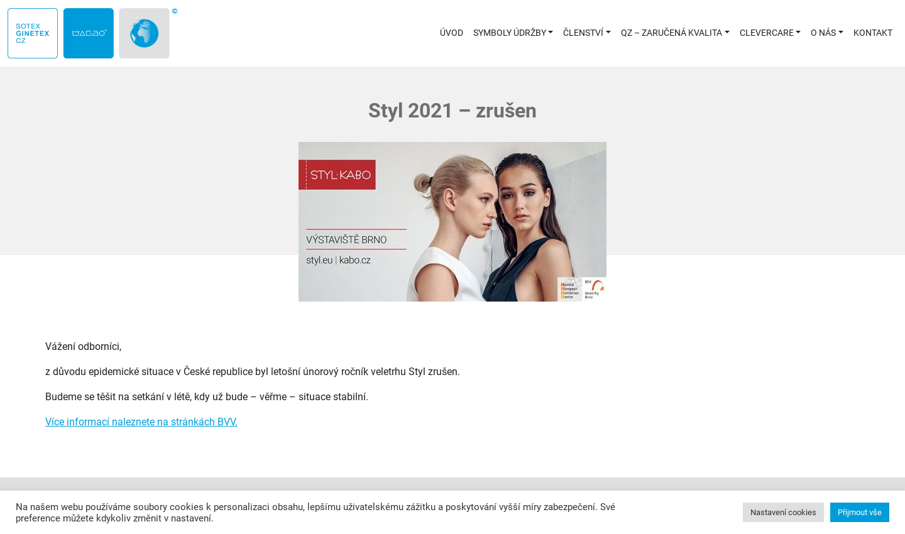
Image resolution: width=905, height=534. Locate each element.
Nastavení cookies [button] (783, 512)
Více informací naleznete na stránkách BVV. (141, 422)
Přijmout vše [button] (860, 512)
